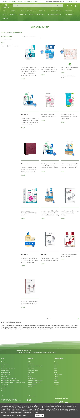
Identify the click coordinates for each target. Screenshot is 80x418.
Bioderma (56, 382)
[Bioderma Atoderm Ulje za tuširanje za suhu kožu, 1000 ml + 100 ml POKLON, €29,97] (30, 260)
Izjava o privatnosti (5, 372)
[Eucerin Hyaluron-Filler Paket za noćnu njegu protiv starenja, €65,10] (70, 213)
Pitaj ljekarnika (4, 384)
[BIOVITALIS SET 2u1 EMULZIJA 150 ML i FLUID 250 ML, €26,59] (30, 213)
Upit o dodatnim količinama (31, 1)
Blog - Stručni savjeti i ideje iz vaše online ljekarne (13, 382)
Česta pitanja (4, 386)
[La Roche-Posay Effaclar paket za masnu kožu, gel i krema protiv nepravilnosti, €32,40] (50, 69)
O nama (4, 1)
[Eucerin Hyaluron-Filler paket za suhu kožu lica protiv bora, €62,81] (50, 259)
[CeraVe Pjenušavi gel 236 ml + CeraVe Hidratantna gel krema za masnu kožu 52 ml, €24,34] (50, 166)
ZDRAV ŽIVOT (69, 11)
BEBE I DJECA (43, 11)
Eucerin (56, 378)
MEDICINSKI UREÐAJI (56, 11)
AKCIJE (5, 11)
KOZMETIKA (14, 11)
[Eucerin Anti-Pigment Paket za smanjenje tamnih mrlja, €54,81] (30, 302)
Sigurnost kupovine (6, 374)
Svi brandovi (57, 384)
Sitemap (3, 390)
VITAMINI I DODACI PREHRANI (28, 11)
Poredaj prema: (25, 36)
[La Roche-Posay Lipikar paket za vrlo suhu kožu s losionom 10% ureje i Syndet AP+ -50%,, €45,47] (50, 213)
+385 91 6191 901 (72, 1)
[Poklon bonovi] (68, 6)
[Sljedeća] (78, 319)
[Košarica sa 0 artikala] (76, 6)
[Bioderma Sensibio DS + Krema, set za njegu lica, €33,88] (50, 116)
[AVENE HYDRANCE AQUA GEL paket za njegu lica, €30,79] (70, 68)
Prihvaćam (39, 415)
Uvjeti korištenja (5, 370)
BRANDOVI (5, 18)
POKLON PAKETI (69, 14)
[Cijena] (10, 43)
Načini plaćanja (12, 1)
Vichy (55, 372)
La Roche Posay (58, 374)
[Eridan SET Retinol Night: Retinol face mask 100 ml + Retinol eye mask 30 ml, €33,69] (30, 169)
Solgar (55, 361)
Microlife (56, 370)
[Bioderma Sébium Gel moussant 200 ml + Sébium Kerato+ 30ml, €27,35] (70, 117)
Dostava (20, 1)
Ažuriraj (16, 46)
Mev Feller (56, 364)
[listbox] (35, 37)
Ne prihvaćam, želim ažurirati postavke (14, 415)
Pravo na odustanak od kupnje (8, 378)
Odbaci (31, 415)
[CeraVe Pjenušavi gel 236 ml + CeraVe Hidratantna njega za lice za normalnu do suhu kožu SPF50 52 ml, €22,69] (30, 121)
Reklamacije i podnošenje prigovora (10, 380)
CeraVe (56, 376)
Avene (55, 380)
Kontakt (3, 388)
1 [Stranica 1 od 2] (47, 318)
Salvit (55, 366)
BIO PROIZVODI (23, 14)
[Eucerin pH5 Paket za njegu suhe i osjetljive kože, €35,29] (70, 255)
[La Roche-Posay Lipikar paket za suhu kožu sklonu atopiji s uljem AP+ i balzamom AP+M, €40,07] (70, 166)
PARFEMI (13, 14)
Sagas (55, 368)
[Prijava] (72, 6)
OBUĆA (5, 14)
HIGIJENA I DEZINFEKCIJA (55, 14)
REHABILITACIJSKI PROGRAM (37, 14)
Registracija (4, 376)
